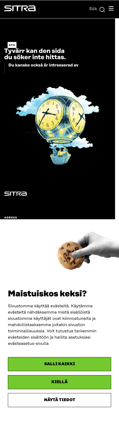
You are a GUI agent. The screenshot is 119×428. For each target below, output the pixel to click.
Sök (97, 9)
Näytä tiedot (59, 400)
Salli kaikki (59, 364)
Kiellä (59, 382)
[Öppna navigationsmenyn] (111, 9)
